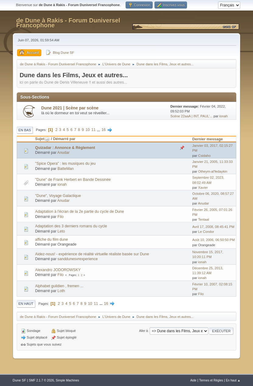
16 (104, 130)
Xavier (203, 187)
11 (93, 130)
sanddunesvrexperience (77, 259)
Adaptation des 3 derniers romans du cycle (71, 226)
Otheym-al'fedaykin (212, 171)
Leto (61, 231)
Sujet (42, 139)
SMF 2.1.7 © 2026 (41, 380)
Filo (60, 217)
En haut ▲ (233, 380)
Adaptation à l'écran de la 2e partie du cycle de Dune (79, 211)
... (99, 130)
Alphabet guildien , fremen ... (59, 286)
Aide (193, 380)
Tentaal (203, 219)
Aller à (143, 331)
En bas (25, 130)
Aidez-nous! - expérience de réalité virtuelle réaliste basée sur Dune (92, 254)
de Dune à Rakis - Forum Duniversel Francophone (68, 23)
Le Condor (206, 231)
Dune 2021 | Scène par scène (70, 108)
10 (87, 130)
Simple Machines (67, 380)
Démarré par (64, 139)
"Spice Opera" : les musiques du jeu (65, 163)
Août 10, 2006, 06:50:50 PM (213, 240)
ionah (223, 116)
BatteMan (65, 169)
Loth (61, 291)
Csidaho (204, 155)
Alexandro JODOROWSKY (58, 270)
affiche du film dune (51, 239)
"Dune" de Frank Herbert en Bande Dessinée (73, 179)
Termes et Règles (211, 380)
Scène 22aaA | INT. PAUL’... (191, 116)
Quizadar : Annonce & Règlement (65, 148)
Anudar (63, 152)
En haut (26, 303)
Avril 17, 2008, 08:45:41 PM (213, 227)
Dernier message (207, 139)
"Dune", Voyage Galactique (58, 196)
